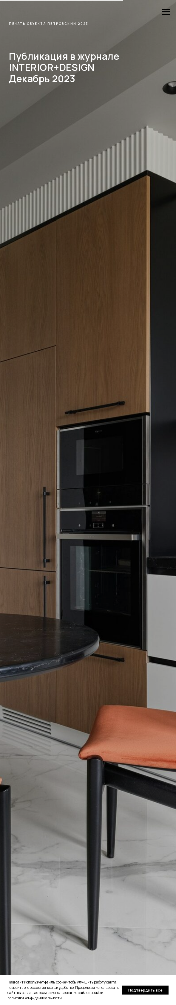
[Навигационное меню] (166, 12)
